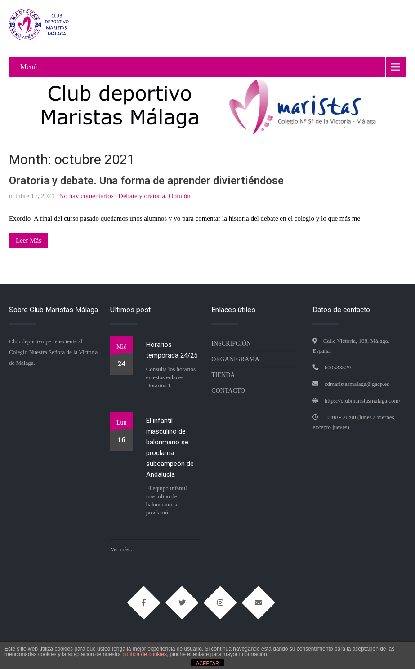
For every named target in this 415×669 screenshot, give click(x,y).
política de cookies (144, 654)
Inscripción (231, 343)
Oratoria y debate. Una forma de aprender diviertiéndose (146, 180)
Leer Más (28, 240)
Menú (28, 67)
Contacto (228, 390)
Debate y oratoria (141, 195)
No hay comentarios (86, 195)
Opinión (180, 195)
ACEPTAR (207, 663)
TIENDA (223, 375)
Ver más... (122, 549)
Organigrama (235, 359)
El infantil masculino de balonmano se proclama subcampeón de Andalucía (170, 447)
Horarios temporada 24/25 (171, 350)
